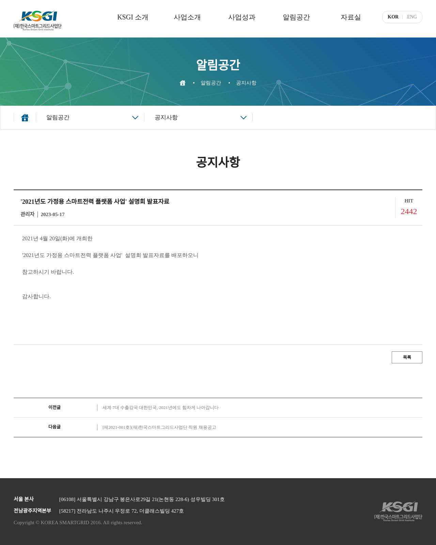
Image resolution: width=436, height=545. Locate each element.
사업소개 (187, 17)
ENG (412, 16)
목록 (407, 357)
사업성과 (241, 17)
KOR (393, 16)
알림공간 (296, 17)
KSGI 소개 (133, 17)
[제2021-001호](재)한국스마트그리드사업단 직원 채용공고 (159, 427)
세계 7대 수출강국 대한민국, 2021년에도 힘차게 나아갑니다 (161, 407)
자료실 (351, 17)
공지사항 (166, 117)
